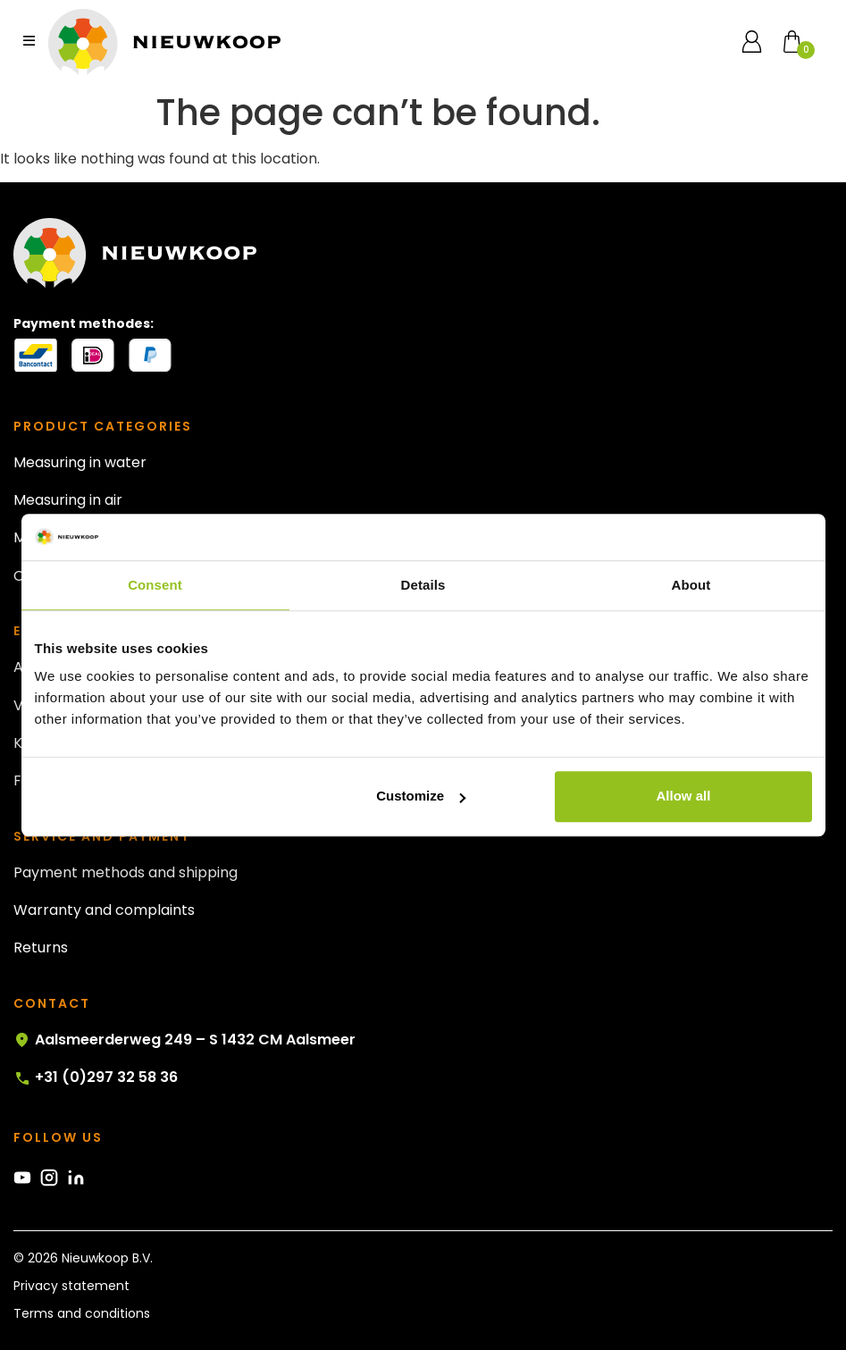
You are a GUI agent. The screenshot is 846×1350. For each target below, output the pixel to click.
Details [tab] (423, 584)
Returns (40, 947)
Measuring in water (80, 462)
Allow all (684, 796)
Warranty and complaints (104, 910)
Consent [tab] (155, 584)
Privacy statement (71, 1286)
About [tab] (691, 584)
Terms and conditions (81, 1313)
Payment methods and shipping (125, 872)
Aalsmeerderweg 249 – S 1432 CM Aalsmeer (184, 1040)
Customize (420, 796)
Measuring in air (67, 500)
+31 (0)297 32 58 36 (95, 1077)
